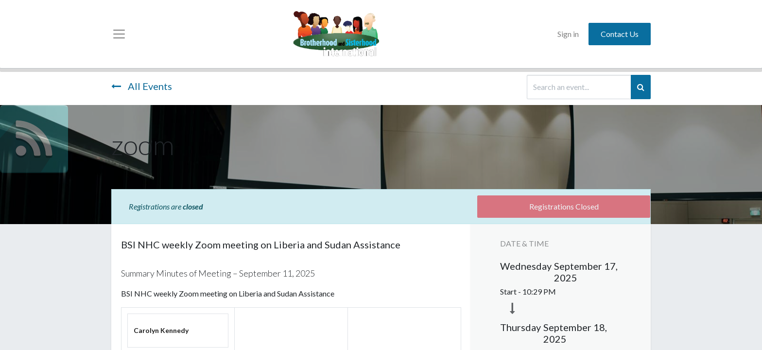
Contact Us (620, 33)
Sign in (568, 33)
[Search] (641, 87)
